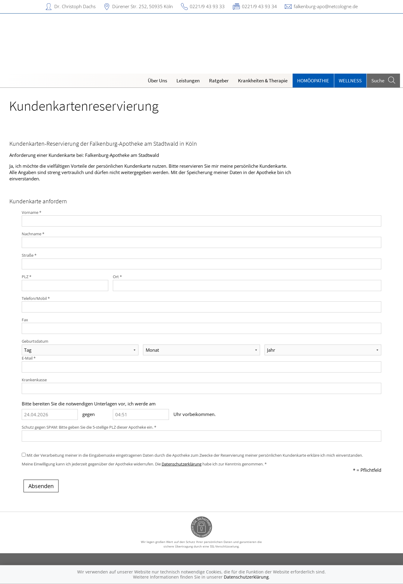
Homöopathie (313, 80)
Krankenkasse (34, 379)
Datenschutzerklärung (182, 464)
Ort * (117, 276)
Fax (25, 319)
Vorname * (31, 212)
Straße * (29, 255)
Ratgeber (219, 80)
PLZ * (26, 276)
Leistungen (188, 80)
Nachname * (33, 233)
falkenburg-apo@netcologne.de (326, 6)
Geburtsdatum (35, 341)
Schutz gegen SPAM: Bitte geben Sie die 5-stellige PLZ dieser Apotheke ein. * (89, 427)
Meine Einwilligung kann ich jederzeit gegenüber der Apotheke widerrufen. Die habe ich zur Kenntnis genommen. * (144, 464)
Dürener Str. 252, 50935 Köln (142, 6)
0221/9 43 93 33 (207, 6)
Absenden (41, 486)
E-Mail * (29, 358)
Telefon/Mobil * (36, 298)
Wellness (350, 80)
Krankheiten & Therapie (262, 80)
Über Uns (157, 80)
